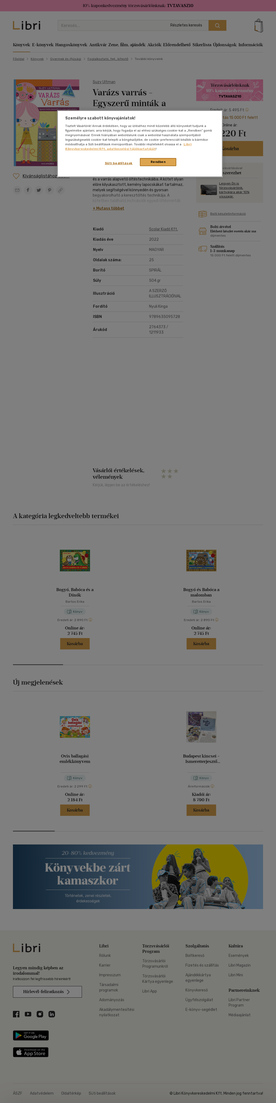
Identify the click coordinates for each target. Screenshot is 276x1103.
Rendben (158, 162)
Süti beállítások (119, 163)
